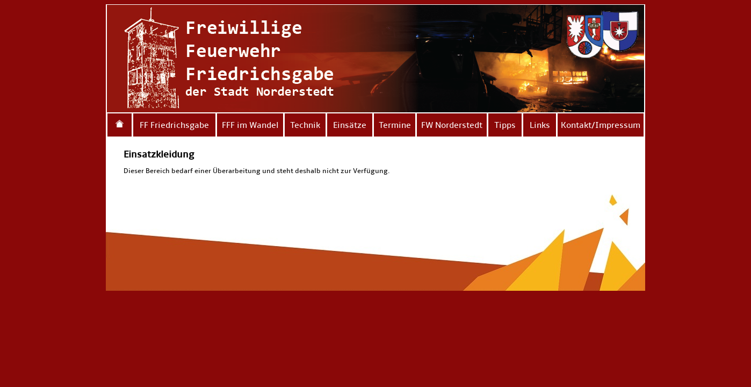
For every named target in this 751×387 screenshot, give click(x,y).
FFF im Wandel (250, 125)
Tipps (505, 125)
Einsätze (349, 125)
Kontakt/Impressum (600, 125)
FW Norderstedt (451, 125)
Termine (395, 125)
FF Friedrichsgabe (174, 125)
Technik (305, 125)
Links (540, 125)
